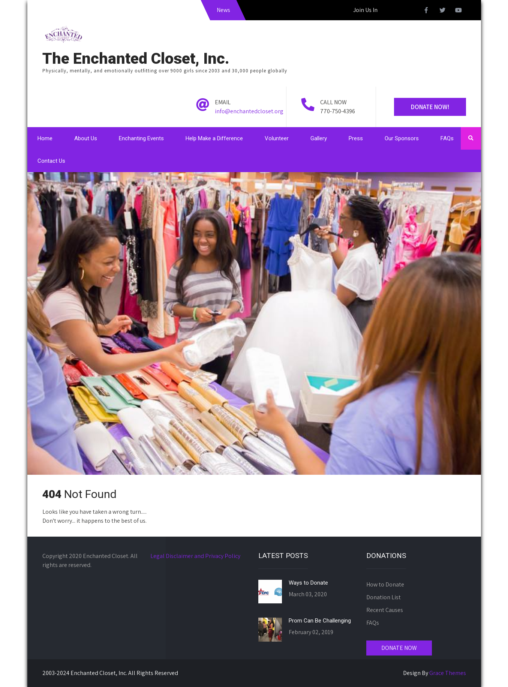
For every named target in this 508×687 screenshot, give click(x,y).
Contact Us (51, 161)
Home (44, 138)
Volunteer (277, 138)
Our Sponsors (402, 138)
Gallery (318, 138)
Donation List (383, 597)
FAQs (447, 138)
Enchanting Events (141, 138)
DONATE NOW (399, 648)
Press (356, 138)
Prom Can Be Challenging (320, 620)
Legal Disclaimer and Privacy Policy (195, 556)
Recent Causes (384, 610)
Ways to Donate (308, 582)
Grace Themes (447, 673)
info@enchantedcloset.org (249, 111)
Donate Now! (430, 107)
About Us (85, 138)
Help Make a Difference (214, 138)
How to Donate (385, 584)
